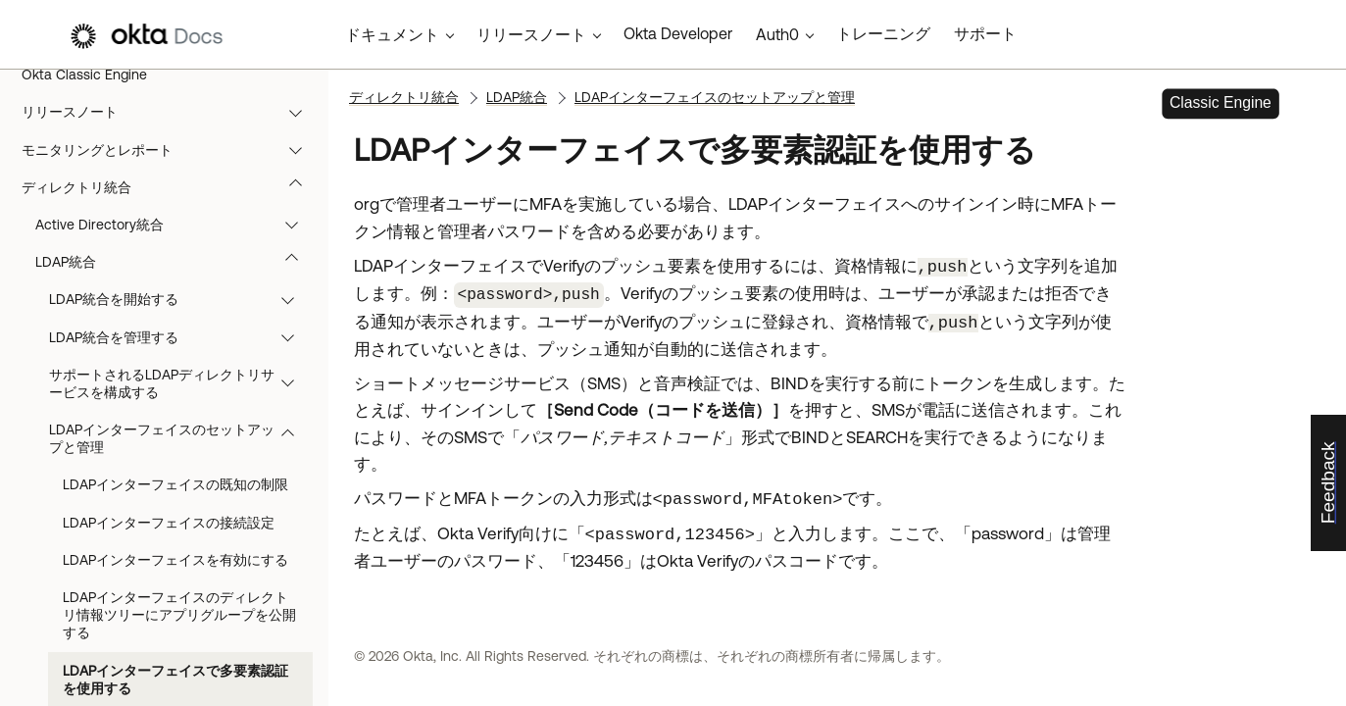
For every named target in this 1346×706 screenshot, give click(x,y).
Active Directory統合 (176, 224)
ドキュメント (392, 34)
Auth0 (777, 34)
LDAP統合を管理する (181, 337)
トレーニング (883, 33)
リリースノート (171, 111)
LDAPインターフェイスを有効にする (175, 560)
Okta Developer (677, 33)
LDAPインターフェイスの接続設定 (168, 522)
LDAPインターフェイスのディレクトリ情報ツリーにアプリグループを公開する (179, 614)
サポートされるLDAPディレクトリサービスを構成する (181, 383)
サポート (985, 33)
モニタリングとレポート (171, 150)
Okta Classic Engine (84, 74)
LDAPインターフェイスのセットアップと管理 (181, 438)
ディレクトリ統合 (171, 187)
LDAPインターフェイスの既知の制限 (175, 484)
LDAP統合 (176, 261)
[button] (300, 111)
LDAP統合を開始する (181, 299)
